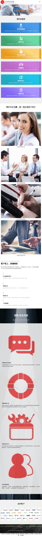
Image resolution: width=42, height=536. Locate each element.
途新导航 (27, 533)
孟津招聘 (17, 533)
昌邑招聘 (13, 533)
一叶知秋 (21, 535)
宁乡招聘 (3, 533)
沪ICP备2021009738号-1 (28, 530)
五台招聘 (36, 533)
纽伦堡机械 (7, 533)
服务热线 (22, 533)
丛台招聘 (31, 533)
